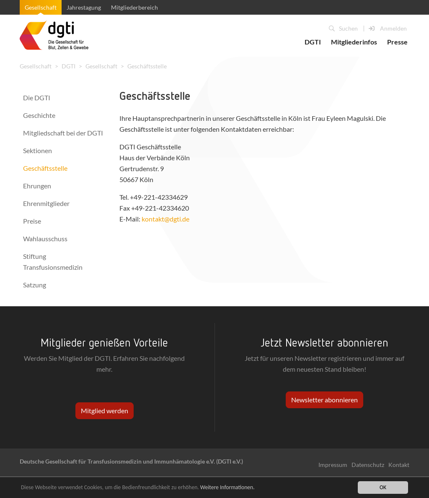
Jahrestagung (84, 7)
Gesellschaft (41, 7)
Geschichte (39, 115)
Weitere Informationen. (227, 487)
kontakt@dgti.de (165, 219)
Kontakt (398, 464)
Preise (32, 221)
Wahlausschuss (45, 238)
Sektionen (37, 150)
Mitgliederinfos (354, 42)
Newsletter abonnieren (324, 400)
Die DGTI (36, 98)
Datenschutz (367, 464)
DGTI (313, 42)
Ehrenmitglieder (46, 203)
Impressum (332, 464)
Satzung (34, 285)
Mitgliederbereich (134, 7)
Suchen (343, 28)
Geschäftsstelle (147, 66)
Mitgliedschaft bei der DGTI (63, 133)
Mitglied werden (104, 411)
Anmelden (388, 28)
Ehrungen (37, 186)
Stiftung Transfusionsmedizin (53, 261)
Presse (397, 42)
